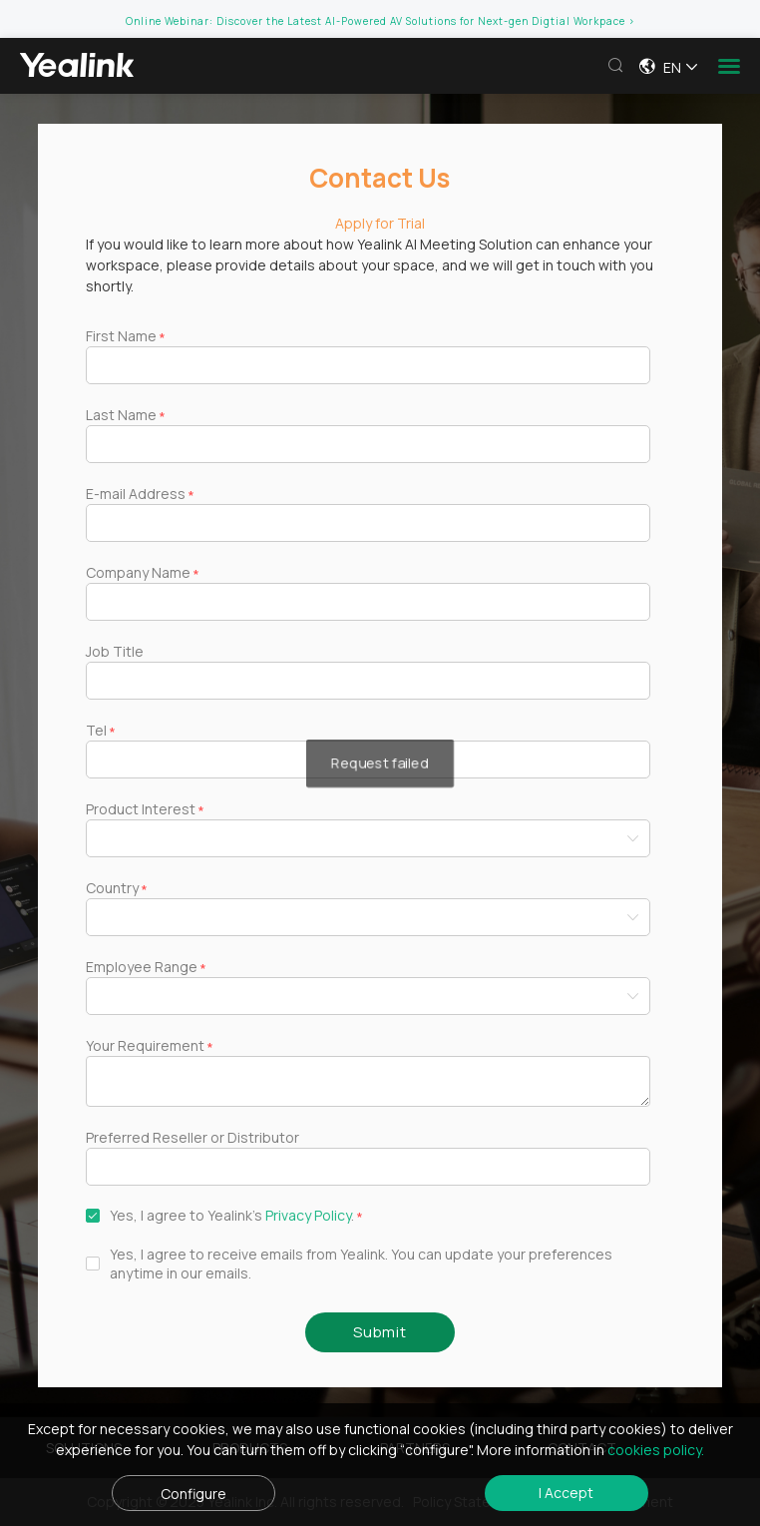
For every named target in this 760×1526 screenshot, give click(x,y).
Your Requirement (145, 1045)
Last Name (121, 414)
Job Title (115, 651)
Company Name (138, 572)
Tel (96, 730)
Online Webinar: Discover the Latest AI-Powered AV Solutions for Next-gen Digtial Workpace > (380, 21)
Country (112, 887)
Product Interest (140, 808)
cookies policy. (655, 1449)
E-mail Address (136, 493)
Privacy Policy (308, 1215)
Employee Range (141, 966)
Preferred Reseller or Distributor (192, 1137)
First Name (121, 335)
